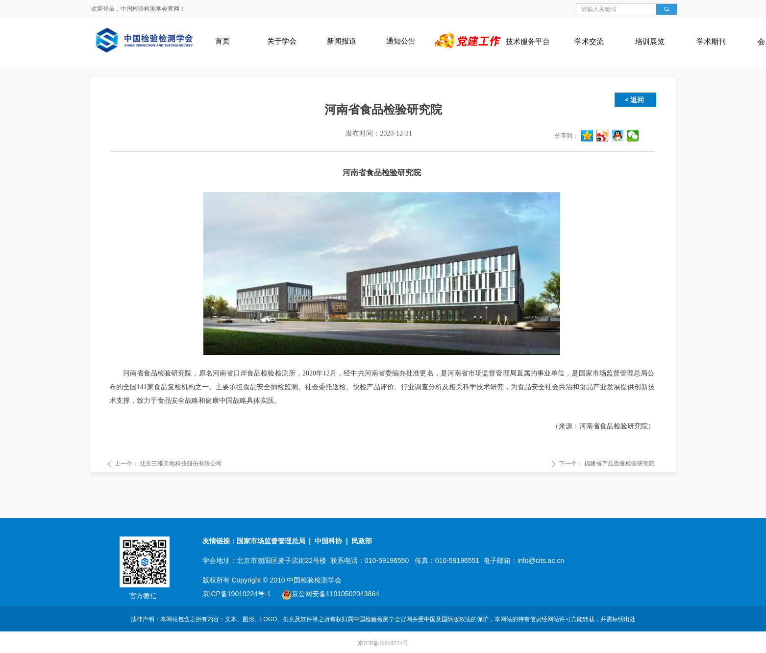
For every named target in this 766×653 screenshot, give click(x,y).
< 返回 (634, 99)
